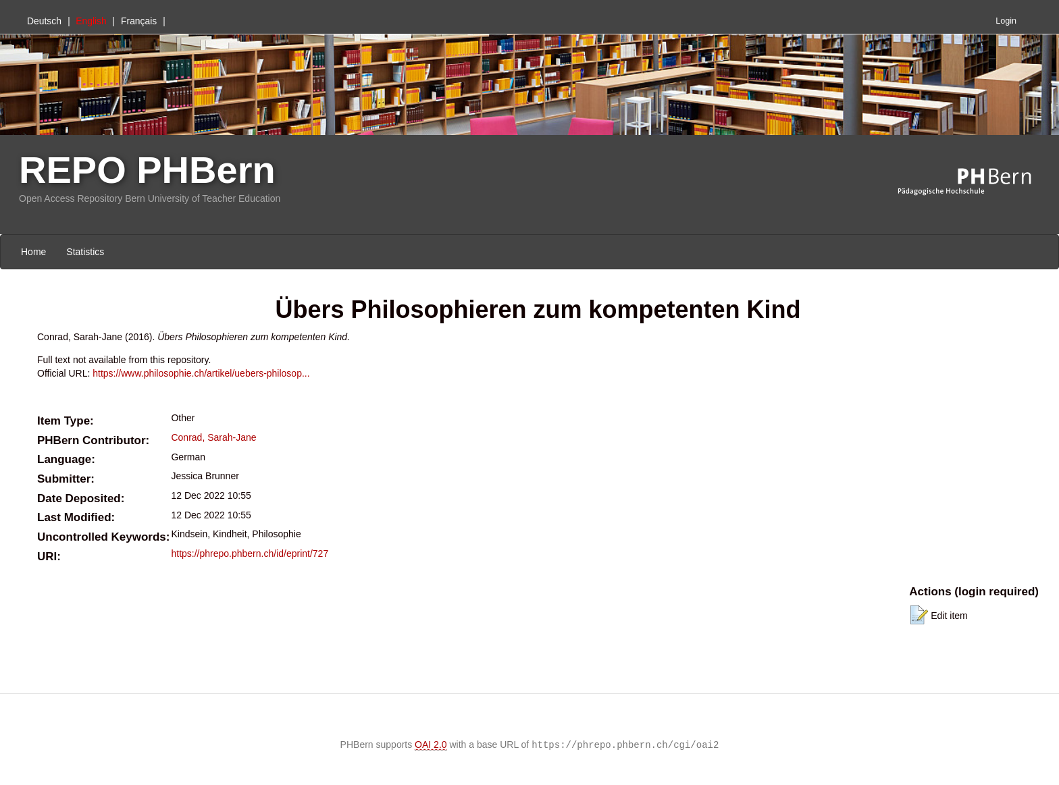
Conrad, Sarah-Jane (213, 437)
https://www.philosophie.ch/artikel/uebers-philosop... (201, 373)
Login (1006, 21)
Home (33, 251)
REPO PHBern (147, 169)
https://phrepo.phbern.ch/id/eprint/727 (249, 553)
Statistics (85, 251)
